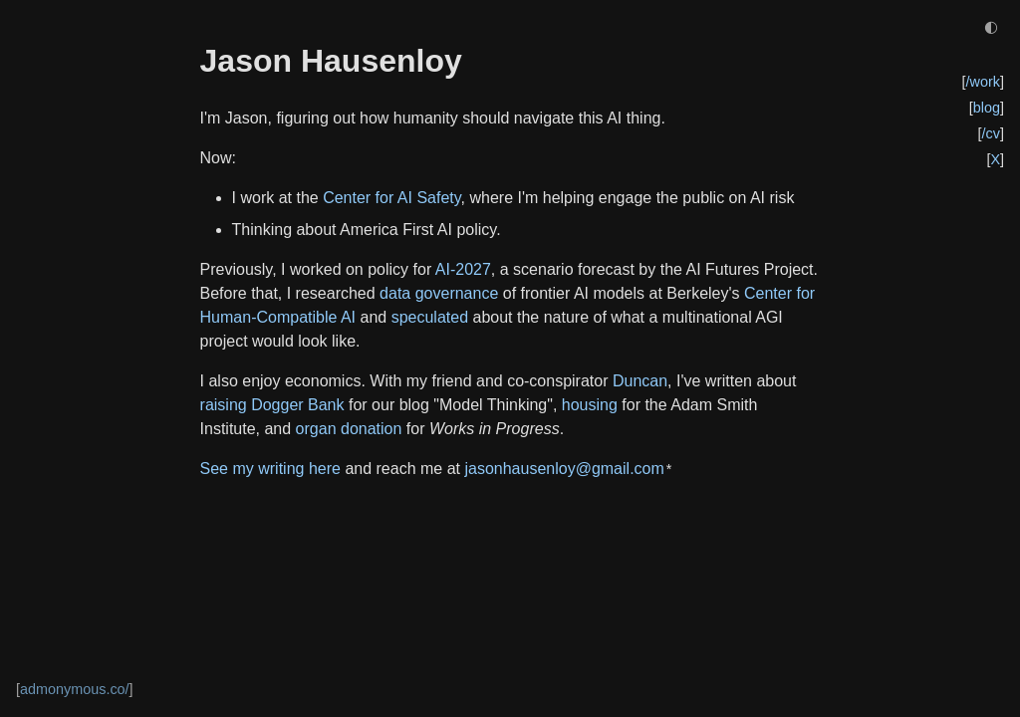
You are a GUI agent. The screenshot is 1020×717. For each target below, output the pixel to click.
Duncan (640, 380)
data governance (439, 293)
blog (986, 108)
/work (983, 82)
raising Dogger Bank (272, 404)
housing (590, 404)
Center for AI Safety (391, 197)
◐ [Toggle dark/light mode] (991, 26)
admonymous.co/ (74, 689)
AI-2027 (463, 269)
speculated (429, 317)
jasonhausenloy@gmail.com (563, 468)
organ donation (349, 428)
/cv (991, 133)
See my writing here (270, 468)
